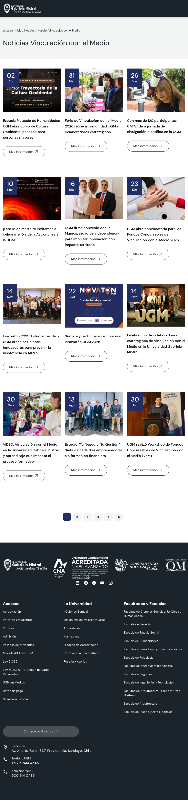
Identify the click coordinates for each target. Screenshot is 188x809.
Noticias (29, 30)
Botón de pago (13, 691)
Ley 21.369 (10, 661)
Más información (24, 151)
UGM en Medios (14, 682)
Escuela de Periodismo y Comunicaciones (153, 649)
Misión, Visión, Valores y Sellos (84, 620)
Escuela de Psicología (138, 657)
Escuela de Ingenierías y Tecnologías (149, 682)
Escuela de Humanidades (141, 641)
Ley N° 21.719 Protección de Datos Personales (26, 672)
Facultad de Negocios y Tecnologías (148, 666)
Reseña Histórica (75, 661)
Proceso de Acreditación (81, 645)
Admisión (9, 636)
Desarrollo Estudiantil (17, 699)
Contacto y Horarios (41, 731)
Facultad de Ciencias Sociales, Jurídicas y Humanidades (152, 614)
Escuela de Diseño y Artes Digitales (148, 712)
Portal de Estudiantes (18, 620)
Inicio (18, 30)
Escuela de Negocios (138, 674)
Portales (8, 628)
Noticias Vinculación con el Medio (58, 30)
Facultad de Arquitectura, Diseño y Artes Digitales (152, 693)
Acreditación (12, 611)
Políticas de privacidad (18, 645)
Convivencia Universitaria (81, 653)
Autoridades (72, 628)
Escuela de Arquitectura (140, 703)
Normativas (71, 636)
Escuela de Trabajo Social (141, 632)
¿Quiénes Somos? (76, 611)
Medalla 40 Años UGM (18, 653)
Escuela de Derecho (138, 624)
